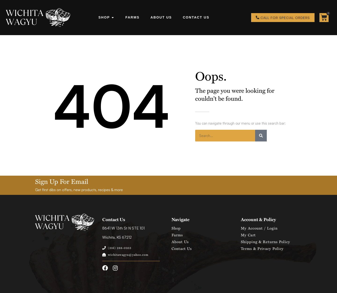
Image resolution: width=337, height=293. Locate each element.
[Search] (261, 135)
